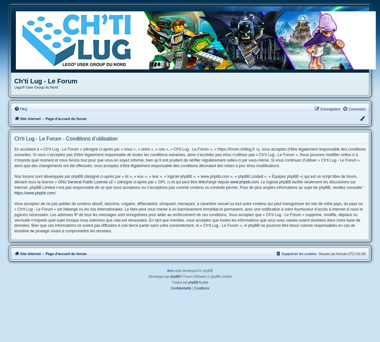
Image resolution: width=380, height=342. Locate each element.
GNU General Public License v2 (85, 182)
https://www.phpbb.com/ (34, 193)
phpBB (175, 276)
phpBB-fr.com (198, 282)
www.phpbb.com (244, 182)
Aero (170, 271)
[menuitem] (20, 109)
